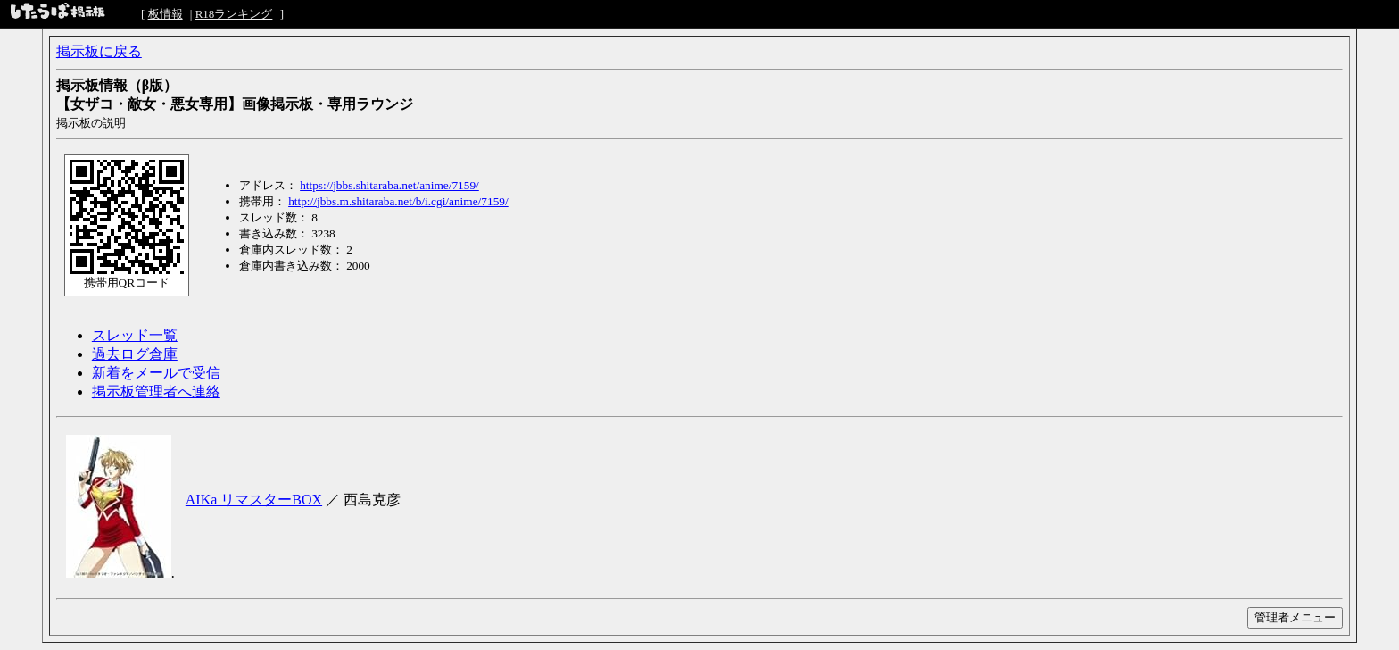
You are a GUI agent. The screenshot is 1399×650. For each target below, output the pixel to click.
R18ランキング (234, 14)
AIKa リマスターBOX (254, 499)
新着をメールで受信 (156, 372)
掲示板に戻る (99, 51)
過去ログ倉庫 (135, 354)
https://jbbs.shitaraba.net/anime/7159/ (389, 185)
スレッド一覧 (135, 335)
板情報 (165, 14)
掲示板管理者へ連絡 (156, 391)
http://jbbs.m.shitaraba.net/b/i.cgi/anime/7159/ (398, 201)
